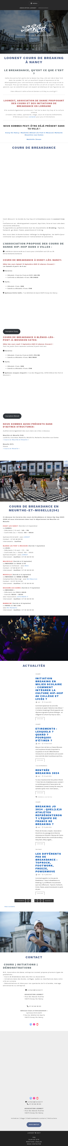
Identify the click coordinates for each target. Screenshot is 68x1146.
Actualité (38, 674)
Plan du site (34, 1139)
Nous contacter (34, 1144)
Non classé (38, 849)
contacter (32, 117)
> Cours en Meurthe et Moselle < (16, 440)
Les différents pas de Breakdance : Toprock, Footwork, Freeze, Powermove (48, 862)
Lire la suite (40, 718)
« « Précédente (19, 900)
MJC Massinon (32, 579)
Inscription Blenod (12, 416)
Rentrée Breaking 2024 (47, 772)
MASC (27, 566)
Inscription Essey (11, 331)
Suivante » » (48, 900)
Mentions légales (34, 1142)
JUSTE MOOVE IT (22, 597)
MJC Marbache (12, 608)
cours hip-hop (48, 797)
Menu (35, 3)
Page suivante (9, 906)
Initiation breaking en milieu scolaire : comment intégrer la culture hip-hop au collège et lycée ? (49, 689)
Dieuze (38, 139)
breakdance (41, 797)
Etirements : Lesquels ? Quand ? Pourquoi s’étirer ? (46, 734)
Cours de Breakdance (41, 765)
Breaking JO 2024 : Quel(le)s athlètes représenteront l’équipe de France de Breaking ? (48, 815)
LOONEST (26, 537)
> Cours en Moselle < (11, 448)
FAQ (34, 1137)
